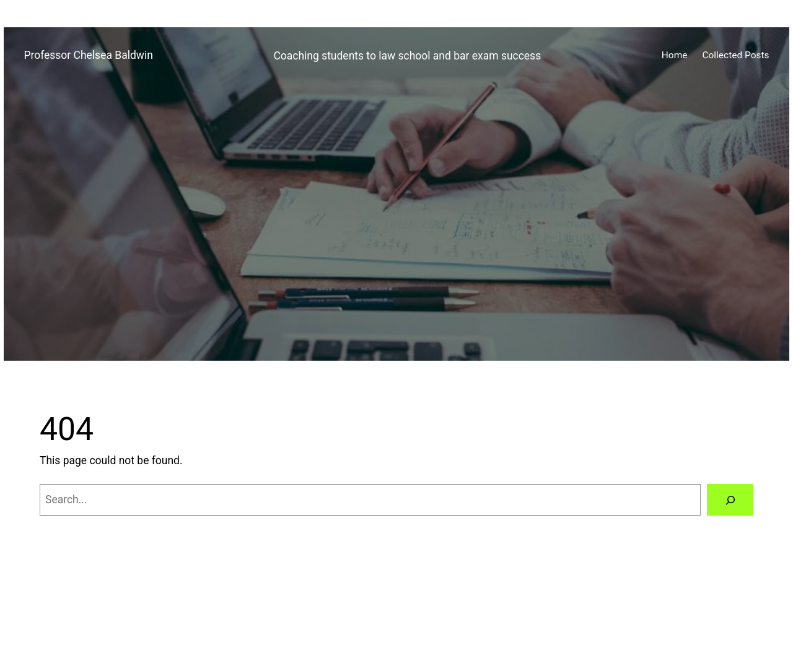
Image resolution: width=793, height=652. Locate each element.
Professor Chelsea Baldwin (88, 55)
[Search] (730, 500)
